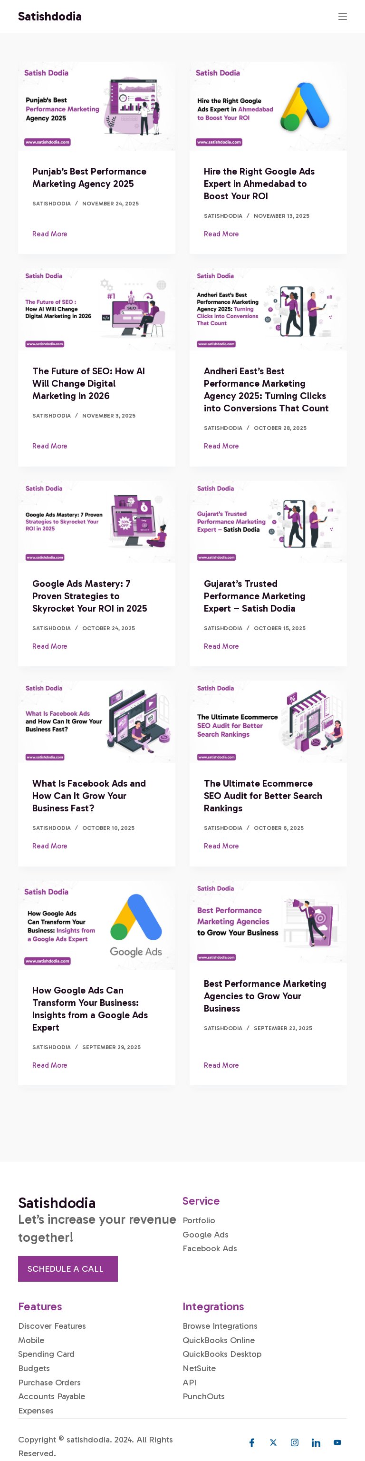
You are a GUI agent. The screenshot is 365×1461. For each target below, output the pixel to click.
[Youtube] (337, 1442)
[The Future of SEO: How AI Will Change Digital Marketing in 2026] (96, 309)
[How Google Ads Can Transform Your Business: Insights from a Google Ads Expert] (96, 925)
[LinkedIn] (316, 1442)
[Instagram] (295, 1442)
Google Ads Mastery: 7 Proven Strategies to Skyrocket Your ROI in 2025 (89, 596)
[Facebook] (252, 1442)
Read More (49, 233)
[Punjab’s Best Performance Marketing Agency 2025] (96, 106)
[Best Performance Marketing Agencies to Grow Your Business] (268, 922)
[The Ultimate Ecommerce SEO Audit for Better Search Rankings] (268, 722)
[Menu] (342, 16)
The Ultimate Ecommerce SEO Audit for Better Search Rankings (263, 796)
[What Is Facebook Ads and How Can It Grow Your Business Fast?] (96, 722)
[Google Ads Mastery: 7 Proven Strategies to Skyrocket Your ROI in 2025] (96, 522)
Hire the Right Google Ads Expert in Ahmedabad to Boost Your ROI (259, 184)
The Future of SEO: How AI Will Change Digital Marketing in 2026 (88, 383)
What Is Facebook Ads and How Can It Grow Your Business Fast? (89, 796)
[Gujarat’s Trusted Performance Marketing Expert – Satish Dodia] (268, 522)
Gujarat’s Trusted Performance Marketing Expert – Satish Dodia (255, 596)
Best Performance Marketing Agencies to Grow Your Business (265, 996)
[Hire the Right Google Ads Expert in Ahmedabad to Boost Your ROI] (268, 106)
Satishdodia (50, 16)
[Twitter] (273, 1442)
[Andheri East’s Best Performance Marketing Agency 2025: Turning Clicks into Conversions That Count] (268, 309)
